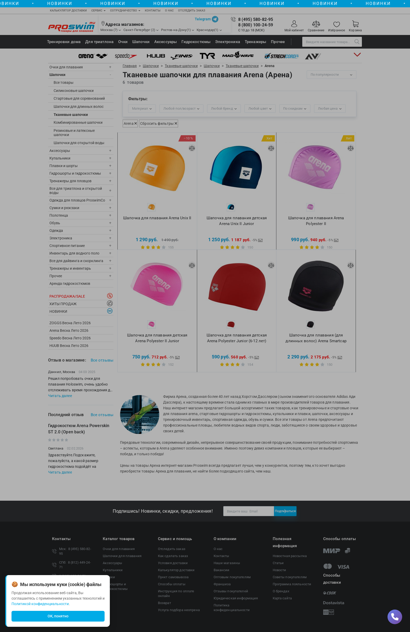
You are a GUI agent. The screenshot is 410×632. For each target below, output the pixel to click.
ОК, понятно (58, 616)
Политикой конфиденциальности (40, 604)
